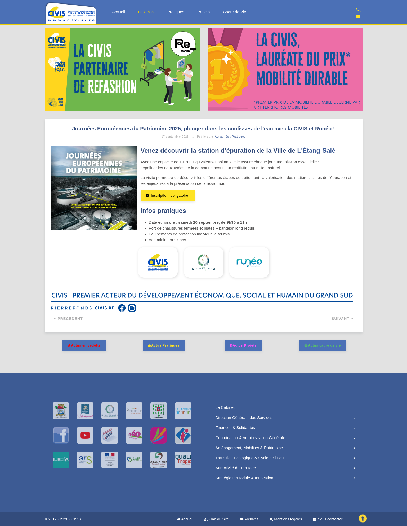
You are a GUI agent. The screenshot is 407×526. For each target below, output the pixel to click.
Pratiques (175, 12)
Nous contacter (327, 519)
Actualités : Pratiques (230, 136)
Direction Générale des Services (244, 417)
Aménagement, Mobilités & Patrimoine (249, 447)
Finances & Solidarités (235, 427)
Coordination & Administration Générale (250, 437)
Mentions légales (285, 519)
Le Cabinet (225, 407)
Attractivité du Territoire (236, 468)
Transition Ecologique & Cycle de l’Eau (250, 457)
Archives (249, 519)
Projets (203, 12)
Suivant (342, 319)
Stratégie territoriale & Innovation (244, 478)
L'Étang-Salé (316, 150)
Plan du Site (216, 519)
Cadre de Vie (234, 12)
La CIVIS (146, 12)
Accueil (118, 12)
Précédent (68, 319)
